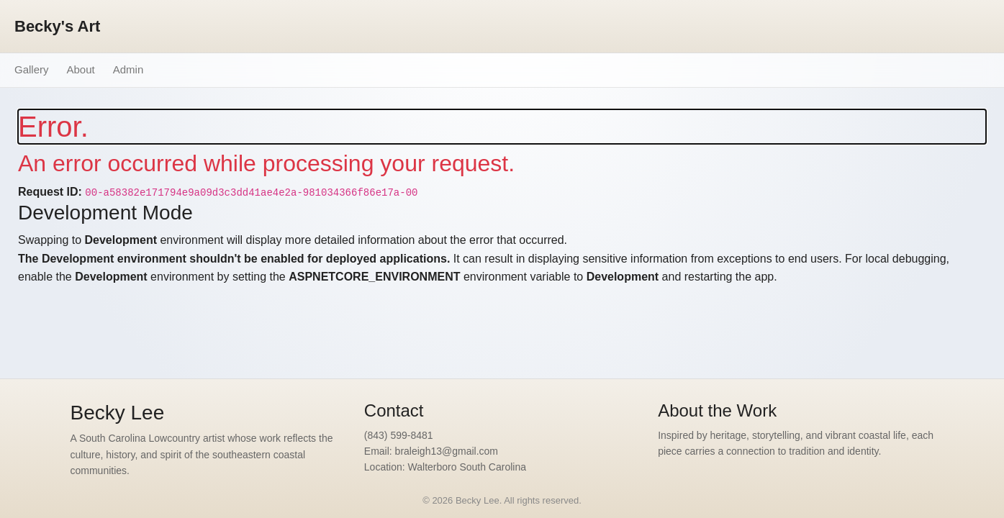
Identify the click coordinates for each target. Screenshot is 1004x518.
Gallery (31, 69)
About (81, 69)
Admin (128, 69)
